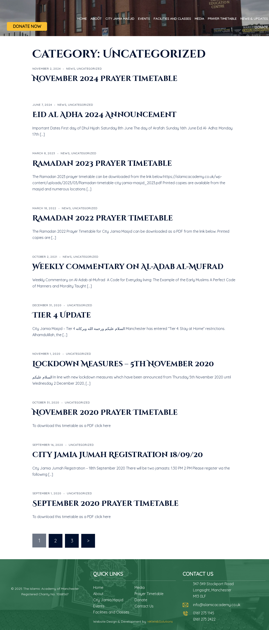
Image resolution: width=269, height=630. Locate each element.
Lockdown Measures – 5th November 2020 (123, 364)
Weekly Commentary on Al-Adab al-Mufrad (128, 267)
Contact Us (144, 606)
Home (82, 19)
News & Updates (254, 19)
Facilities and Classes (172, 19)
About (96, 19)
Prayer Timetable (222, 19)
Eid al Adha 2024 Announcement (104, 115)
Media (199, 19)
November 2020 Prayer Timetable (105, 413)
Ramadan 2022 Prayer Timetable (102, 218)
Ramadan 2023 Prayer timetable (102, 164)
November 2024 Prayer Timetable (104, 79)
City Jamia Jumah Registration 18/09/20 (117, 455)
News (70, 68)
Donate (261, 27)
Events (144, 19)
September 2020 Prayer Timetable (105, 504)
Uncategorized (89, 68)
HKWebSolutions (160, 621)
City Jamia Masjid (119, 19)
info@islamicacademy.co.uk (216, 604)
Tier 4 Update (61, 315)
